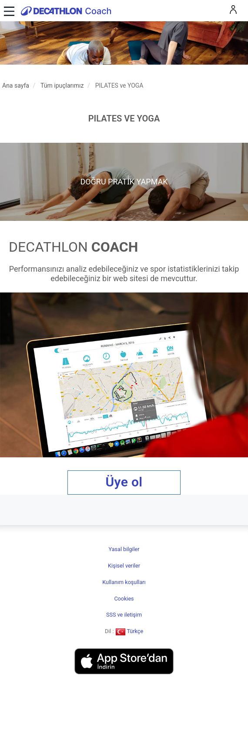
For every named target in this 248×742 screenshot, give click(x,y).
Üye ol (124, 481)
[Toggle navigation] (8, 10)
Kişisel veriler (124, 565)
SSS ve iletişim (124, 614)
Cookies (124, 598)
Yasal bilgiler (124, 549)
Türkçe (129, 631)
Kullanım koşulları (123, 582)
